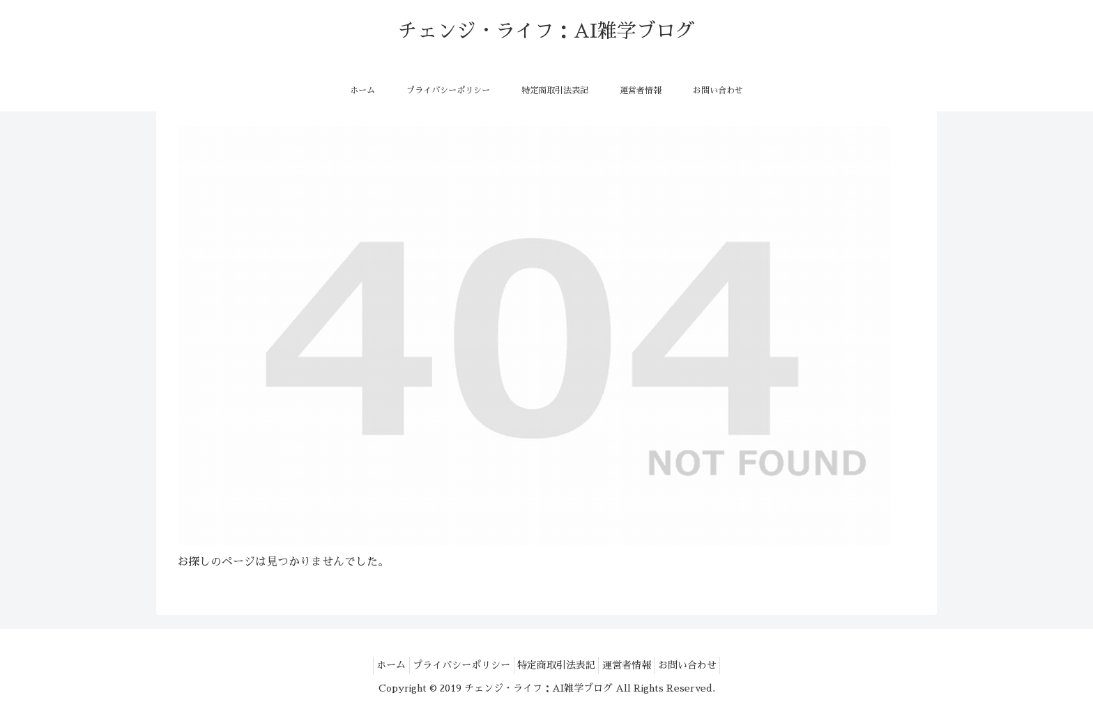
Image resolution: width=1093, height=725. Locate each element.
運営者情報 (634, 665)
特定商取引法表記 (556, 665)
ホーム (375, 665)
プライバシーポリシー (454, 665)
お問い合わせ (702, 665)
